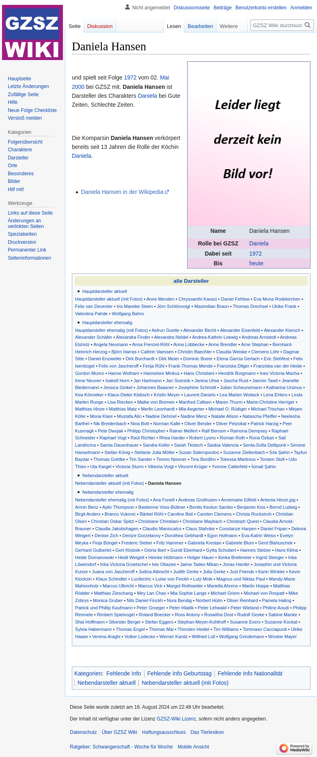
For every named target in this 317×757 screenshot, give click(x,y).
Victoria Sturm (130, 466)
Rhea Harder (172, 437)
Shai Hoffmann (90, 621)
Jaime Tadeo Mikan (199, 564)
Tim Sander (140, 459)
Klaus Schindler (111, 578)
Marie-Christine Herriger (271, 402)
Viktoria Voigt (161, 466)
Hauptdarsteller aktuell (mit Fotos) (108, 299)
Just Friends (242, 571)
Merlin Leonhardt (158, 408)
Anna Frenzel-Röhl (150, 344)
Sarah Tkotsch (188, 445)
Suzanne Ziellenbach (244, 452)
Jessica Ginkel (118, 387)
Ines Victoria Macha (279, 373)
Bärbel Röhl (151, 514)
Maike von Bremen (156, 402)
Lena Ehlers (275, 394)
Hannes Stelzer (255, 550)
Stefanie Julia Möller (154, 452)
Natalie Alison (224, 416)
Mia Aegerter (192, 408)
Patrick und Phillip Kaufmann (104, 607)
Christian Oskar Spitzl (112, 521)
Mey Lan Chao (151, 593)
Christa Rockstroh (254, 514)
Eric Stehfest (276, 358)
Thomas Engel (130, 629)
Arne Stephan (255, 344)
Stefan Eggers (159, 621)
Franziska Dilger (233, 365)
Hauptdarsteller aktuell (104, 291)
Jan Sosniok (178, 380)
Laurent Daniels (200, 394)
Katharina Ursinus (284, 387)
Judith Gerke (186, 571)
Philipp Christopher (146, 430)
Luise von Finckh (172, 578)
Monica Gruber (108, 600)
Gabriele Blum (239, 542)
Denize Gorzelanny (142, 535)
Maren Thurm (229, 402)
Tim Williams (225, 629)
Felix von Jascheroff (118, 365)
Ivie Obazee (164, 564)
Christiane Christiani (158, 521)
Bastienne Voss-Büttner (161, 507)
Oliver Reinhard (242, 600)
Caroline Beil (180, 514)
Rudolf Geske (250, 614)
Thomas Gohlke (109, 459)
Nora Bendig (179, 600)
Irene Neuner (88, 380)
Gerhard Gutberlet (93, 550)
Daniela (258, 243)
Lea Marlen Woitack (239, 394)
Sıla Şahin (279, 452)
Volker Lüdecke (140, 636)
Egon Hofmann (222, 535)
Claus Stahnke (200, 528)
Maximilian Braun (211, 306)
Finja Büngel (105, 542)
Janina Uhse (207, 380)
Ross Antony (187, 614)
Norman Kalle (166, 423)
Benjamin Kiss (251, 507)
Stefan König (117, 452)
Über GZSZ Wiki (119, 732)
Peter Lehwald (212, 607)
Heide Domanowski (94, 557)
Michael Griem (225, 593)
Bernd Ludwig (283, 507)
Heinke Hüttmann (166, 557)
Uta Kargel (100, 466)
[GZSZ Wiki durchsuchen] (282, 25)
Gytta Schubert (221, 550)
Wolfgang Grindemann (241, 636)
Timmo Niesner (171, 459)
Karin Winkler (271, 571)
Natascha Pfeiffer (260, 416)
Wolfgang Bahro (128, 313)
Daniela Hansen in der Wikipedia (122, 192)
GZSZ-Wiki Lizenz (176, 719)
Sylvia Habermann (93, 629)
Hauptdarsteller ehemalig (107, 322)
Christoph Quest (242, 521)
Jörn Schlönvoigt (173, 306)
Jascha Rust (236, 380)
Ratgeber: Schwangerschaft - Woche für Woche (121, 747)
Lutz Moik (202, 578)
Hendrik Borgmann (237, 373)
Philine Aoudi (276, 607)
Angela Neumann (110, 344)
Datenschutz (83, 732)
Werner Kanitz (174, 636)
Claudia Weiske (231, 351)
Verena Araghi (106, 636)
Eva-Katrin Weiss (259, 535)
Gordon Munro (89, 373)
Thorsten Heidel (193, 629)
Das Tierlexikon (207, 732)
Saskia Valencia (223, 445)
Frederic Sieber (136, 542)
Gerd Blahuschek (275, 542)
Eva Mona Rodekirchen (277, 299)
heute (256, 263)
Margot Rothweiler (184, 585)
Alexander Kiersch (282, 330)
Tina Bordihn (203, 459)
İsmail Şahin (264, 466)
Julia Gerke (214, 571)
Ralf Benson (214, 430)
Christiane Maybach (202, 521)
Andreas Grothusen (197, 499)
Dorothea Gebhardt (184, 535)
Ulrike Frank (284, 306)
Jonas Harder (236, 564)
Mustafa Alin (129, 416)
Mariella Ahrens (222, 585)
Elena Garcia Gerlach (238, 358)
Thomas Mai (161, 629)
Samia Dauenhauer (119, 445)
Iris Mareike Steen (134, 306)
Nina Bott (140, 423)
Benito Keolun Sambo (211, 507)
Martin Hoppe (255, 585)
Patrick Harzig (264, 423)
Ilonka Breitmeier (235, 557)
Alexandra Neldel (171, 337)
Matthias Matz (123, 408)
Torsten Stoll (272, 459)
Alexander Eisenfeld (240, 330)
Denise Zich (107, 535)
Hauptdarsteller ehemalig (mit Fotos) (111, 330)
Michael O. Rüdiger (227, 408)
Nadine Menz (194, 416)
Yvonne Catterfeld (229, 466)
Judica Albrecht (154, 571)
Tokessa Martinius (238, 459)
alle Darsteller (191, 281)
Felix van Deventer (93, 306)
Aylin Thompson (118, 507)
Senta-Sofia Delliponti (264, 445)
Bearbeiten (194, 26)
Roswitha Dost (218, 614)
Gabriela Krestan (204, 542)
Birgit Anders (88, 514)
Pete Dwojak (110, 430)
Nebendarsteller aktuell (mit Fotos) (109, 483)
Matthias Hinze (90, 408)
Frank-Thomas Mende (190, 365)
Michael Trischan (268, 408)
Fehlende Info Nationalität (250, 673)
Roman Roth (232, 437)
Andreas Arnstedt (259, 337)
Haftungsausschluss (163, 732)
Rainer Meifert (183, 430)
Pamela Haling (276, 600)
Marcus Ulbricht (118, 585)
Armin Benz (86, 507)
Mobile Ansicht (193, 747)
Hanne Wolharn (123, 373)
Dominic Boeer (198, 358)
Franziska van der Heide (277, 365)
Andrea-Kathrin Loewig (215, 337)
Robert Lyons (202, 437)
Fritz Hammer (169, 542)
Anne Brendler (222, 344)
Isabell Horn (117, 380)
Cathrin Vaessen (157, 351)
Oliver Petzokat (231, 423)
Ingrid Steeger (270, 557)
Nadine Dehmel (161, 416)
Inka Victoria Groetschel (124, 564)
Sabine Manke (283, 614)
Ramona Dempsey (248, 430)
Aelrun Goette (165, 330)
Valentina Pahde (91, 313)
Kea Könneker (89, 394)
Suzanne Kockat (281, 621)
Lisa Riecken (120, 402)
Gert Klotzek (127, 550)
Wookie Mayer (282, 636)
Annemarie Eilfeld (239, 499)
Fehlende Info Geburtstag (179, 673)
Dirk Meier (169, 358)
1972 (255, 253)
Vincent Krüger (192, 466)
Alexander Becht (199, 330)
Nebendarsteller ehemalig (108, 492)
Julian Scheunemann (241, 387)
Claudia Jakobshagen (116, 528)
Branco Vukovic (120, 514)
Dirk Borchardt (140, 358)
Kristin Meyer (167, 394)
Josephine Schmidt (197, 387)
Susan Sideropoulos (199, 452)
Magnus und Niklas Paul (240, 578)
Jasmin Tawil (265, 380)
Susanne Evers (245, 621)
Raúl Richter (143, 437)
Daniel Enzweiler (105, 358)
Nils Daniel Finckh (145, 600)
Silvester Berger (125, 621)
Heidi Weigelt (131, 557)
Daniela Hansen (144, 87)
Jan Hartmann (148, 380)
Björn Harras (123, 351)
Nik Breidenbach (109, 423)
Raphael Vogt (113, 437)
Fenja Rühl (153, 365)
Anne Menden (161, 299)
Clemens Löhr (265, 351)
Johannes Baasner (155, 387)
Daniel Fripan (274, 528)
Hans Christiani (199, 373)
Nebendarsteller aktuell (105, 475)
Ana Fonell (164, 499)
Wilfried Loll (203, 636)
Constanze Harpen (237, 528)
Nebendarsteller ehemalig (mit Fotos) (112, 499)
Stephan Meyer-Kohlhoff (201, 621)
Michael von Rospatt (264, 593)
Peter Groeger (151, 607)
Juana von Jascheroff (113, 571)
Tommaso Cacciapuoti (265, 629)
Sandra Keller (156, 445)
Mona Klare (101, 416)
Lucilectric (141, 578)
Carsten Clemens (214, 514)
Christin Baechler (195, 351)
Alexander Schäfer (93, 337)
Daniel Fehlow (235, 299)
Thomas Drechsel (250, 306)
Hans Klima (286, 550)
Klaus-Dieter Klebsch (128, 394)
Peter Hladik (181, 607)
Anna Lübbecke (189, 344)
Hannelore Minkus (161, 373)
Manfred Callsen (195, 402)
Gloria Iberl (155, 550)
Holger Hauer (200, 557)
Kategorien (88, 673)
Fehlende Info (123, 673)
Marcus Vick (150, 585)
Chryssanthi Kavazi (198, 299)
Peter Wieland (245, 607)
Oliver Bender (198, 423)
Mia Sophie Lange (188, 593)
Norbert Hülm (209, 600)
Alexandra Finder (133, 337)
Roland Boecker (155, 614)
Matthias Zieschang (113, 593)
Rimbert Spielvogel (116, 614)
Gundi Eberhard (186, 550)
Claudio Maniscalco (161, 528)
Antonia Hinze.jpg (277, 499)
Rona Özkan (261, 437)
